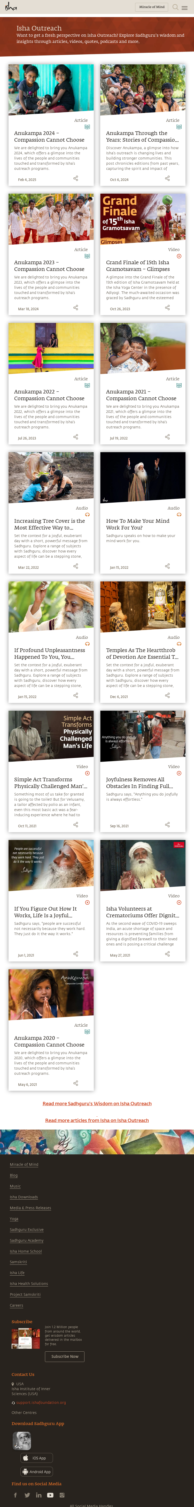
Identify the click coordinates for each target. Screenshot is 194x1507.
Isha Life (17, 1273)
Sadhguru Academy (26, 1241)
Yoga (14, 1219)
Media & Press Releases (30, 1208)
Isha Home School (26, 1251)
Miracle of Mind (24, 1165)
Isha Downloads (24, 1197)
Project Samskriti (25, 1295)
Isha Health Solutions (29, 1284)
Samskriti (18, 1262)
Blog (14, 1175)
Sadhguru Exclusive (27, 1230)
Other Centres (24, 1413)
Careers (16, 1305)
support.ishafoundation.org (41, 1403)
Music (15, 1186)
